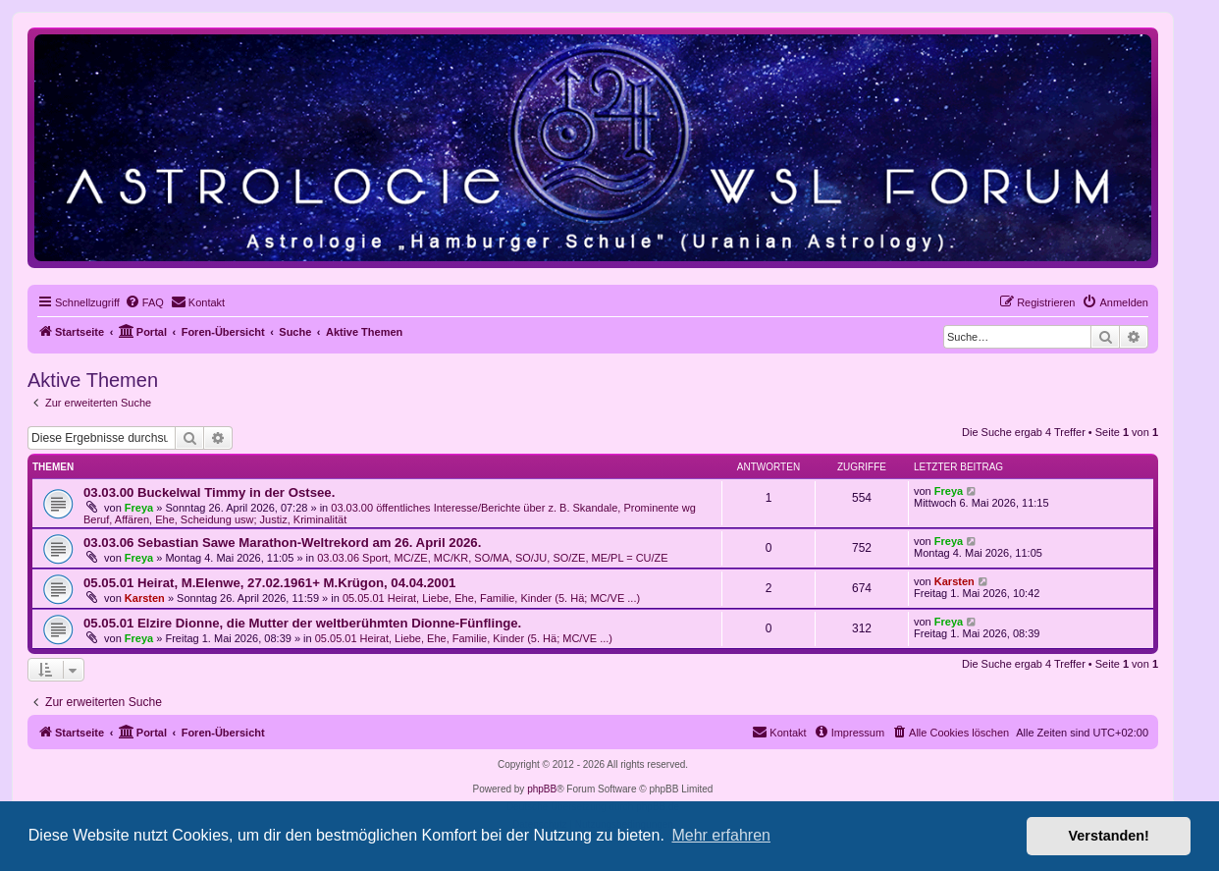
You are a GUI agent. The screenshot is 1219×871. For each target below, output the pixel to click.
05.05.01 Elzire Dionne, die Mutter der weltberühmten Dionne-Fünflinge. (302, 623)
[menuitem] (144, 302)
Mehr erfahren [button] (720, 835)
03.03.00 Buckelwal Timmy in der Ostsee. (209, 492)
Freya (139, 508)
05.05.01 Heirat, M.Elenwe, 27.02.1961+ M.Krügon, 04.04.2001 (269, 582)
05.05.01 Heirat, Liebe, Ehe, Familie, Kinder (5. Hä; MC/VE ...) (491, 598)
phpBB (541, 789)
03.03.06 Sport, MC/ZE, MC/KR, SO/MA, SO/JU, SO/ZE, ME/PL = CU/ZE (492, 558)
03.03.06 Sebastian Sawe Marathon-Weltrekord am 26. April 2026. (282, 542)
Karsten (145, 598)
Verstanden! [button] (1109, 836)
